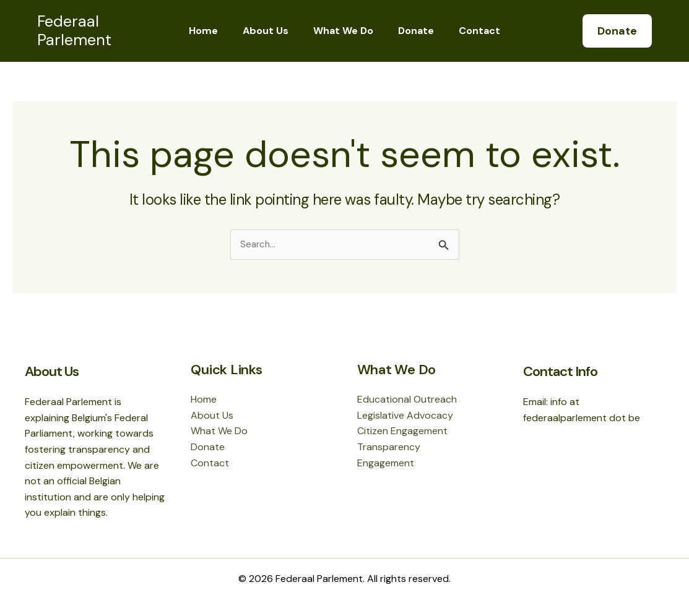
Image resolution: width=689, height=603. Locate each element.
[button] (617, 31)
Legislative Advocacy (405, 415)
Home (213, 30)
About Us (270, 30)
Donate (411, 30)
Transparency (388, 446)
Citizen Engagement (402, 430)
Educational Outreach (407, 399)
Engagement (385, 462)
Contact (469, 30)
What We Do (343, 30)
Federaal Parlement (74, 30)
